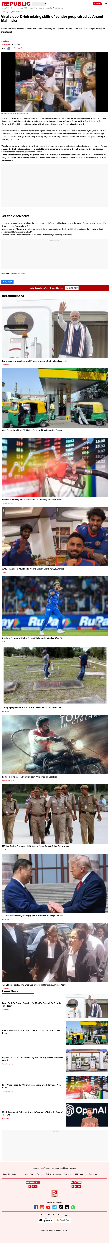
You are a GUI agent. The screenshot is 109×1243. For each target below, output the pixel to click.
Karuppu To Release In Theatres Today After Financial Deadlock (29, 777)
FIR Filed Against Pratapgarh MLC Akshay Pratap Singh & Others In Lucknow (35, 846)
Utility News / (10, 8)
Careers (83, 1174)
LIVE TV (97, 4)
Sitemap (40, 1174)
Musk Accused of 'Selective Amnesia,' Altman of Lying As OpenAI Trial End (32, 1113)
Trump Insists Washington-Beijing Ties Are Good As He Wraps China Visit (33, 915)
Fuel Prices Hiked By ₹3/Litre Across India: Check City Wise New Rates (32, 499)
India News (5, 364)
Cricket (4, 572)
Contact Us (16, 1174)
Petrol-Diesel (94, 1174)
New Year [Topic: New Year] (7, 281)
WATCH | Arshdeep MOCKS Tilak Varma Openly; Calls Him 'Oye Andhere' (33, 569)
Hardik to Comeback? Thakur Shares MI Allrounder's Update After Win (32, 638)
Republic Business (7, 433)
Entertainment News (8, 780)
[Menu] (104, 3)
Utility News (6, 44)
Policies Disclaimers (54, 1174)
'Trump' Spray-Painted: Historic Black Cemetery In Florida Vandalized (31, 707)
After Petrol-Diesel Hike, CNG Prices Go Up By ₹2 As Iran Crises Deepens (32, 430)
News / (3, 8)
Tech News (5, 1118)
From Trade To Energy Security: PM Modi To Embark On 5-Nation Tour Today (35, 361)
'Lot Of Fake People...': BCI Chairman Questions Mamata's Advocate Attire (33, 985)
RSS (76, 1174)
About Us (6, 1174)
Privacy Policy (29, 1174)
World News (5, 711)
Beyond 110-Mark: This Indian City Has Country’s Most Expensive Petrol (32, 1059)
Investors (68, 1174)
